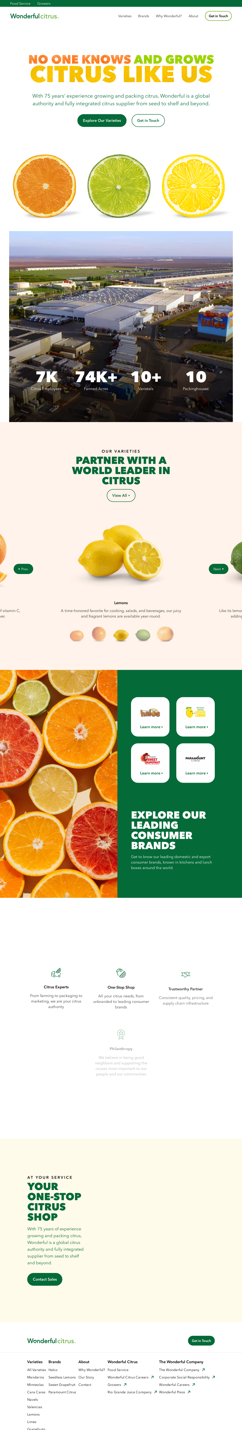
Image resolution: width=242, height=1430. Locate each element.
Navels (32, 1399)
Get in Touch (218, 16)
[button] (125, 16)
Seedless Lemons (62, 1377)
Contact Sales (44, 1279)
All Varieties (36, 1370)
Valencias (34, 1407)
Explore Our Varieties (102, 120)
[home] (34, 15)
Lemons (33, 1414)
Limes (31, 1422)
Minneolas (35, 1384)
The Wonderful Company (179, 1370)
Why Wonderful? (169, 16)
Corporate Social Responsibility (184, 1377)
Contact (84, 1384)
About (193, 16)
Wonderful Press (172, 1392)
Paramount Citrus (62, 1392)
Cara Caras (36, 1392)
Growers (43, 3)
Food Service (20, 3)
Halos (52, 1370)
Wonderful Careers (174, 1384)
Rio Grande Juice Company (130, 1392)
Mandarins (35, 1377)
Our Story (86, 1377)
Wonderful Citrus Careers (128, 1377)
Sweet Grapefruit (61, 1384)
